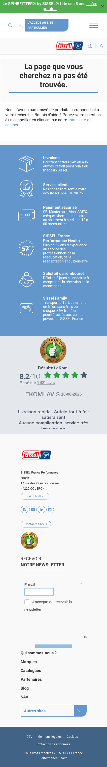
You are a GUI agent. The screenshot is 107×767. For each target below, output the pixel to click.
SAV (24, 697)
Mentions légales (50, 737)
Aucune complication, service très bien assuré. (53, 426)
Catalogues (31, 670)
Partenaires (31, 679)
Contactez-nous (22, 25)
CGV (29, 737)
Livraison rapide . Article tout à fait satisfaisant (53, 415)
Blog (25, 688)
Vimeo (41, 509)
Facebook (24, 509)
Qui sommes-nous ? (39, 653)
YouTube (33, 509)
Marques (29, 661)
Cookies (72, 737)
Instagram (50, 509)
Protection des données (53, 744)
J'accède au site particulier (40, 25)
